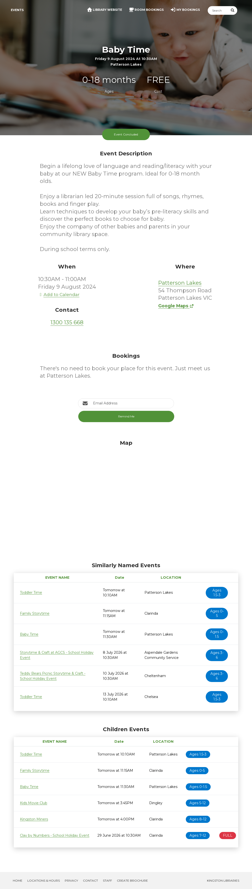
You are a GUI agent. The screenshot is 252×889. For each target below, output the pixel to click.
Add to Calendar (58, 294)
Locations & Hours (43, 880)
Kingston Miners (34, 819)
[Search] (218, 10)
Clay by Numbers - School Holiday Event (54, 835)
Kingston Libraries (223, 880)
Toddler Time (31, 592)
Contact (90, 880)
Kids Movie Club (33, 803)
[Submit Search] (232, 10)
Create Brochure (132, 880)
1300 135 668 (66, 322)
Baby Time (29, 634)
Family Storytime (34, 613)
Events (17, 10)
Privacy (71, 880)
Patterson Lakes (180, 283)
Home (17, 880)
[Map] (126, 500)
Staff (107, 880)
